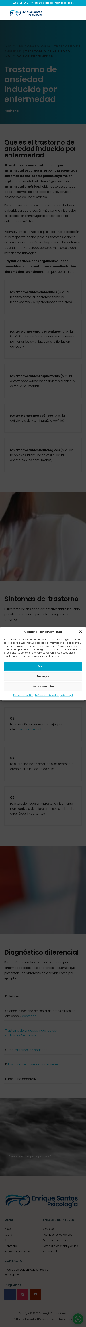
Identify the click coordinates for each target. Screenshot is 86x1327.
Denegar (43, 676)
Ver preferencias (43, 687)
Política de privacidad (47, 695)
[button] (80, 632)
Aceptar (43, 666)
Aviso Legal (66, 695)
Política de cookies (23, 695)
